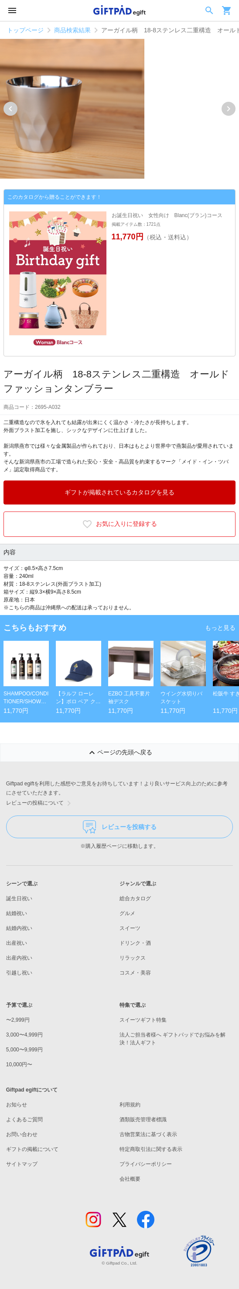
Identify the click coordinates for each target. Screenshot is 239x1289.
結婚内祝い (19, 928)
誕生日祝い (19, 898)
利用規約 (130, 1105)
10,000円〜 (19, 1064)
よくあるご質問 (24, 1119)
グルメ (127, 913)
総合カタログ (135, 898)
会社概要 (130, 1179)
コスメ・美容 (135, 973)
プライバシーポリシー (146, 1164)
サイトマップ (22, 1164)
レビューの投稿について (40, 803)
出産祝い (16, 943)
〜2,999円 (18, 1020)
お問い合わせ (22, 1134)
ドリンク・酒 (135, 943)
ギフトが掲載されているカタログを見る (119, 492)
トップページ (25, 30)
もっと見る (220, 627)
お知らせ (16, 1105)
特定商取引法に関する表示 (151, 1149)
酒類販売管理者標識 (143, 1119)
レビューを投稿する (120, 826)
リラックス (133, 958)
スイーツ (130, 928)
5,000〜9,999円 (24, 1050)
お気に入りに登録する (119, 524)
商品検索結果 (72, 30)
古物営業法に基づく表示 (148, 1134)
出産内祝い (19, 958)
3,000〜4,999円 (24, 1035)
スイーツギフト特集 (143, 1020)
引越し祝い (19, 973)
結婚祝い (16, 913)
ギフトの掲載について (32, 1149)
